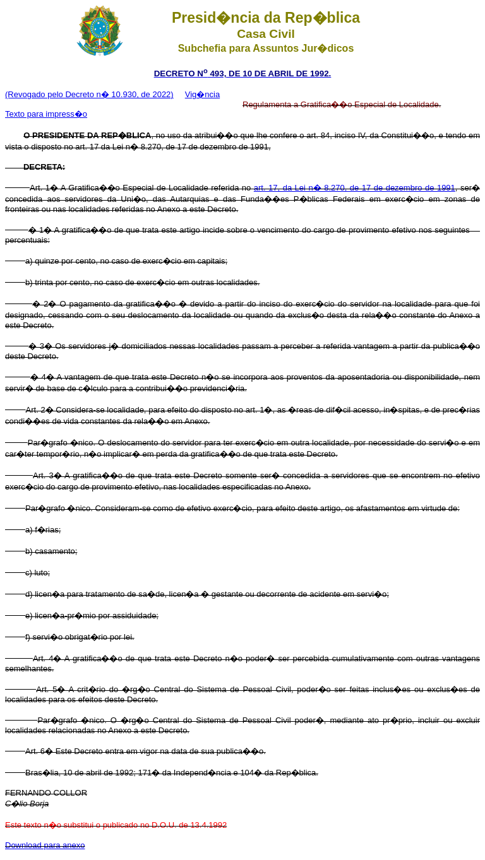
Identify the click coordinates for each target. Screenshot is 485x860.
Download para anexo (45, 845)
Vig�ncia (202, 94)
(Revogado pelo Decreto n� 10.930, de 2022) (89, 94)
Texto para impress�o (46, 114)
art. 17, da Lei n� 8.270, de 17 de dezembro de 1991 (354, 187)
